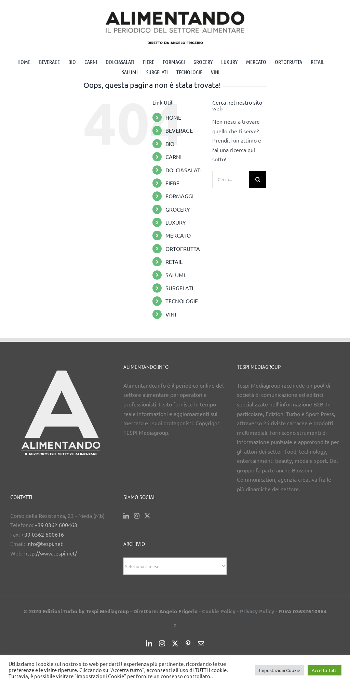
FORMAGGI (179, 195)
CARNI (173, 156)
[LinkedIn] (126, 516)
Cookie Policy (218, 611)
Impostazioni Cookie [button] (279, 670)
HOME (173, 117)
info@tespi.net (44, 543)
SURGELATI (179, 287)
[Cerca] (257, 179)
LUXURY (175, 222)
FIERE (172, 182)
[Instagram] (136, 516)
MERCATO (178, 235)
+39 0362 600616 (42, 534)
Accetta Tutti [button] (324, 670)
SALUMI (175, 274)
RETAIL (174, 261)
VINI (170, 314)
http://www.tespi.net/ (50, 553)
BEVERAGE (179, 130)
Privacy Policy (257, 611)
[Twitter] (147, 516)
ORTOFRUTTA (182, 248)
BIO (169, 143)
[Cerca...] (230, 179)
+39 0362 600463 (56, 524)
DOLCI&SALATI (183, 169)
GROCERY (177, 209)
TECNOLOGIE (181, 300)
